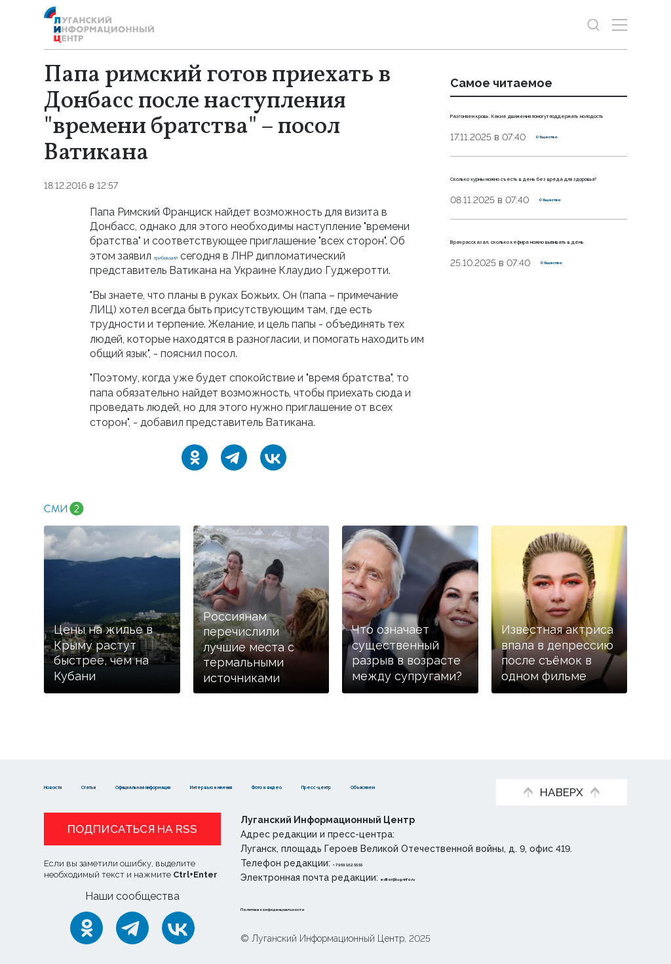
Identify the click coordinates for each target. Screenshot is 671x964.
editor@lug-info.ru (425, 877)
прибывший (183, 256)
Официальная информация (241, 765)
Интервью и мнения (388, 765)
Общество (560, 166)
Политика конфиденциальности (319, 907)
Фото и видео (81, 785)
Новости (67, 765)
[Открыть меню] (619, 24)
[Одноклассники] (195, 457)
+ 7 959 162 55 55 (370, 863)
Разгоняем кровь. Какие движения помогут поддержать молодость (518, 128)
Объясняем (262, 785)
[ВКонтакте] (273, 457)
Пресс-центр (175, 785)
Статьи (129, 765)
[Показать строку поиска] (593, 24)
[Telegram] (234, 457)
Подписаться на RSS (132, 829)
